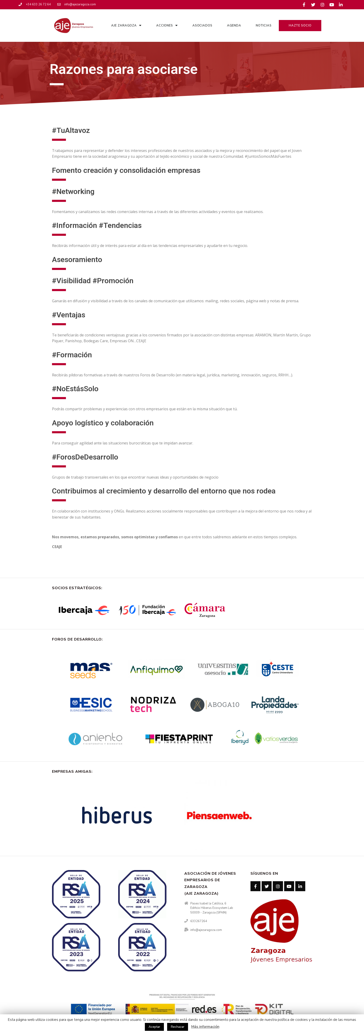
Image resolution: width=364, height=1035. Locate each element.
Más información (205, 1027)
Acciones (167, 25)
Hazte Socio (300, 25)
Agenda (234, 25)
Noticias (264, 25)
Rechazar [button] (177, 1027)
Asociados (202, 25)
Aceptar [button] (154, 1027)
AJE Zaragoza (126, 25)
